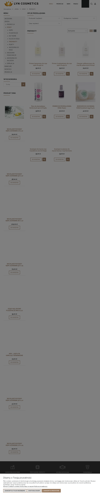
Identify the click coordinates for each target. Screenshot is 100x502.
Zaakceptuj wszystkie (51, 490)
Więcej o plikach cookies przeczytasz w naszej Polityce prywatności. (25, 486)
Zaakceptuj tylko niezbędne (15, 490)
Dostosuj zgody (34, 490)
